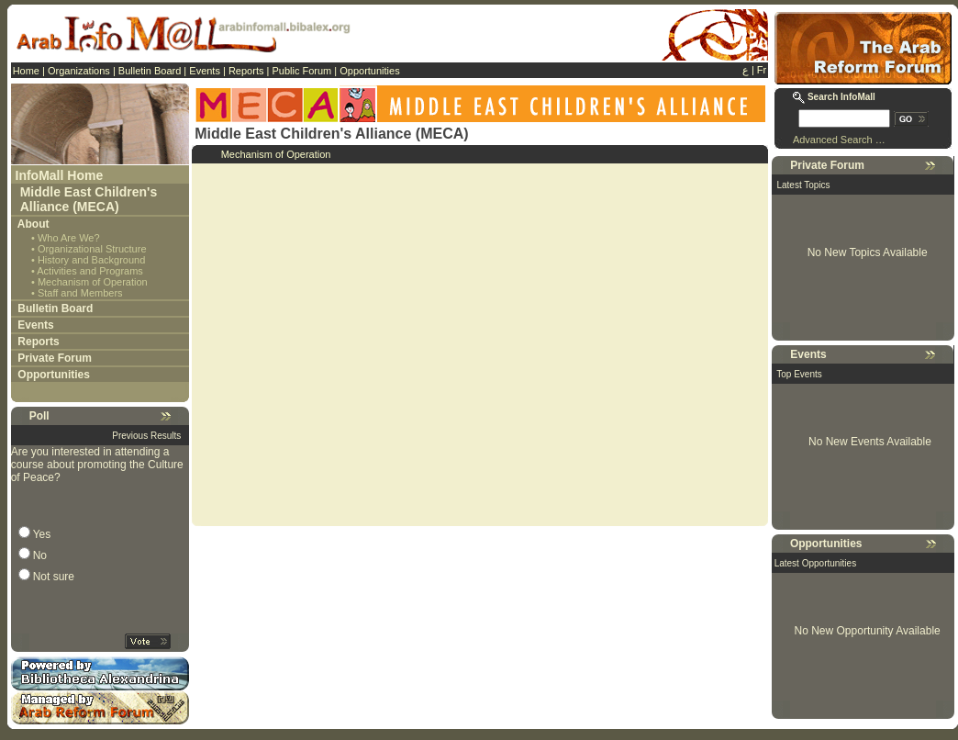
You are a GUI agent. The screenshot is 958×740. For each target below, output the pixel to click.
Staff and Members (80, 292)
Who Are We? (69, 237)
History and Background (91, 259)
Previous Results (146, 436)
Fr (761, 69)
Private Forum (54, 358)
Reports (246, 70)
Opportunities (369, 70)
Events (204, 70)
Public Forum (301, 70)
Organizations (79, 70)
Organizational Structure (92, 248)
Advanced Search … (839, 139)
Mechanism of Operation (93, 281)
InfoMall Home (60, 175)
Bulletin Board (150, 70)
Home (26, 70)
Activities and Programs (90, 270)
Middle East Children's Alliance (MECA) (89, 199)
